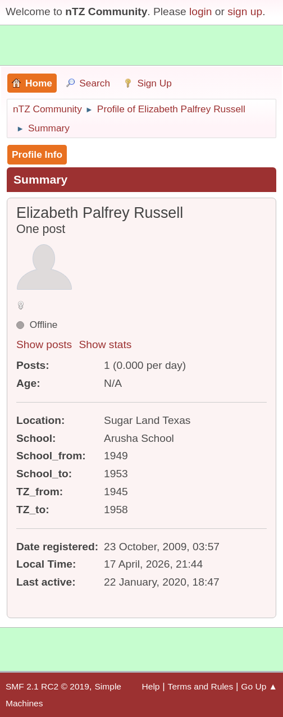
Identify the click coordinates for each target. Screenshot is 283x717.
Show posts (44, 344)
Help (151, 686)
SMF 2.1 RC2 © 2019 (47, 686)
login (200, 11)
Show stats (105, 344)
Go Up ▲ (259, 686)
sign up (244, 11)
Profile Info (37, 154)
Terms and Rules (201, 686)
